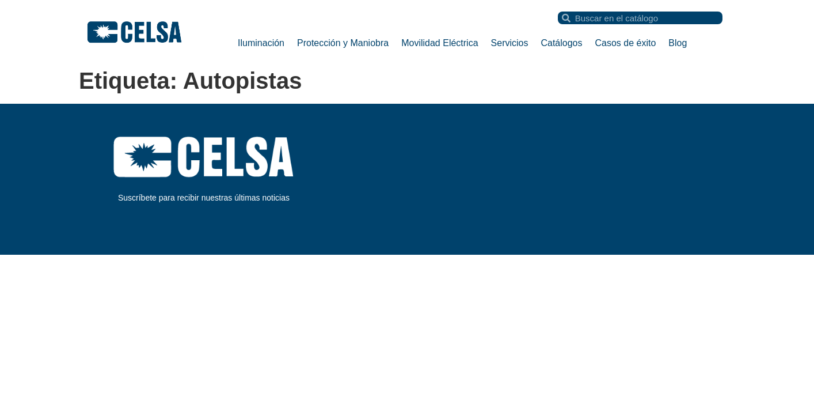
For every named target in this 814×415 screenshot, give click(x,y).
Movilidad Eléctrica (439, 43)
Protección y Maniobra (343, 43)
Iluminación (261, 43)
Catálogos (561, 43)
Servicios (509, 43)
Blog (677, 43)
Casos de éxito (625, 43)
